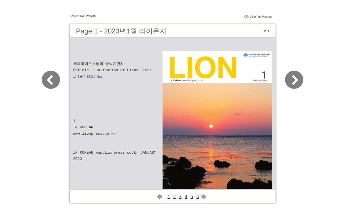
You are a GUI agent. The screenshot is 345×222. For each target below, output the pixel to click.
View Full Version (261, 16)
